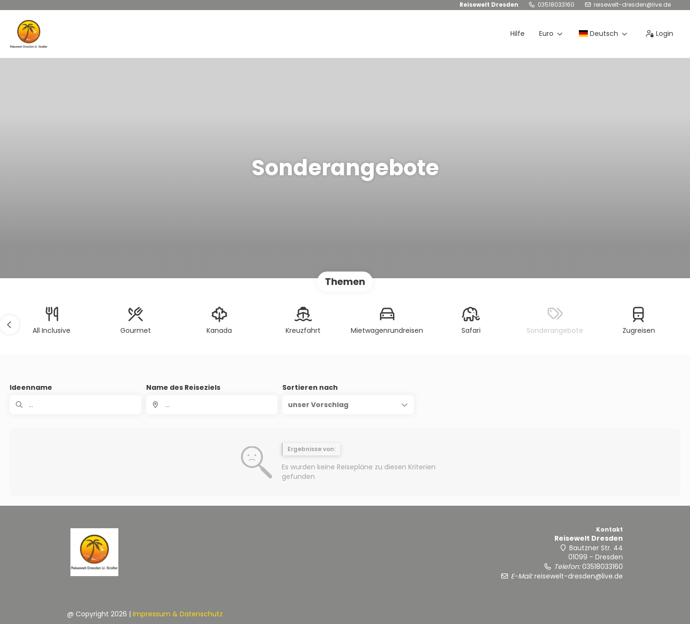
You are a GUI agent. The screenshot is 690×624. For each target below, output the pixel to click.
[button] (9, 324)
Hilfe (517, 33)
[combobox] (212, 404)
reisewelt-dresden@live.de (632, 5)
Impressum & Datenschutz (178, 614)
